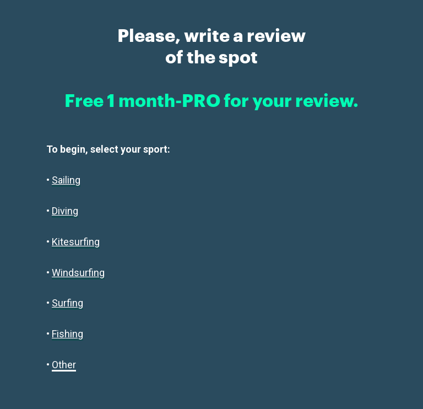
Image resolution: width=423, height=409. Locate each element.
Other (64, 364)
